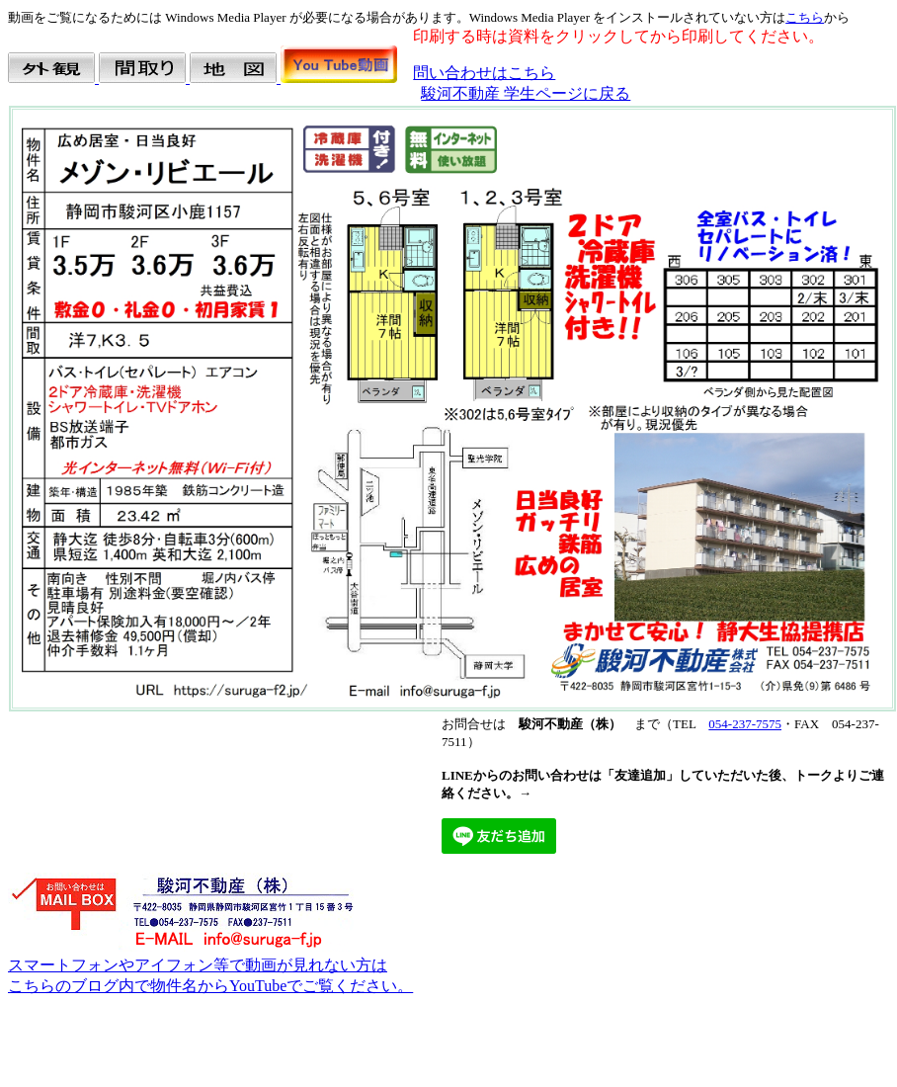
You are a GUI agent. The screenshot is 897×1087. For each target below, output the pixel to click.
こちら (804, 17)
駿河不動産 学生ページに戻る (525, 93)
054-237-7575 (744, 723)
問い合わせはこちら (484, 72)
